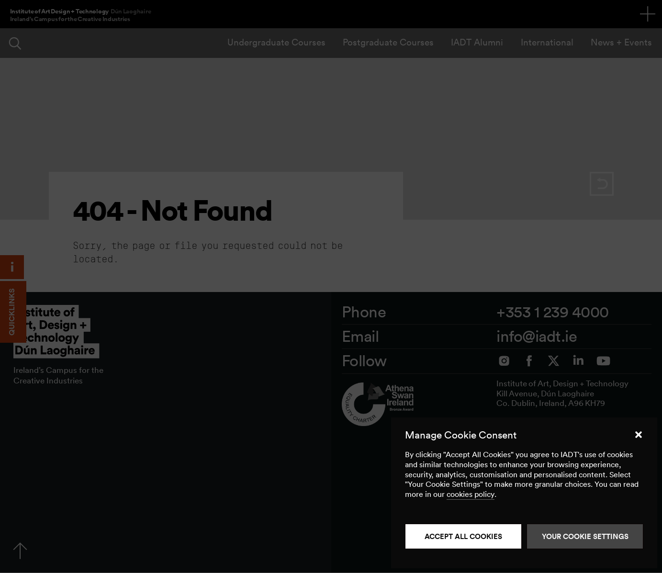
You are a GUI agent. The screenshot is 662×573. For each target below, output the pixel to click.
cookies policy (470, 494)
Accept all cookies (463, 536)
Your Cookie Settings (585, 536)
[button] (638, 434)
